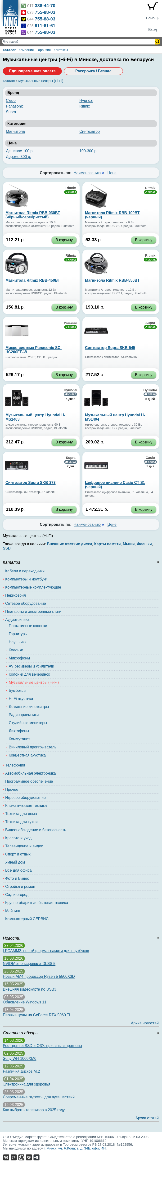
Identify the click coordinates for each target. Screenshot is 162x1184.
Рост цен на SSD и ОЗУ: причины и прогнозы (42, 1046)
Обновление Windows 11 (24, 1002)
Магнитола (15, 131)
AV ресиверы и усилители (31, 666)
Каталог (9, 50)
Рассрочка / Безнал (93, 71)
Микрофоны (19, 658)
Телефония (15, 765)
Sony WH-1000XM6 (19, 1058)
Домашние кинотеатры (29, 707)
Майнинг (12, 911)
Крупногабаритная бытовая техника (36, 903)
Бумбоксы (17, 690)
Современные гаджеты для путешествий (39, 1097)
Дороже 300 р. (18, 157)
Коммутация (19, 739)
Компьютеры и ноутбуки (26, 579)
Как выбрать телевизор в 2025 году (34, 1110)
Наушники (18, 642)
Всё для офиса (18, 870)
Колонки (16, 650)
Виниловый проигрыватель (32, 747)
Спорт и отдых (18, 854)
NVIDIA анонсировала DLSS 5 (29, 964)
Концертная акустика (27, 755)
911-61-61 (45, 25)
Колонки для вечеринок (29, 674)
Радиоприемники (24, 715)
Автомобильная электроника (30, 773)
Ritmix (84, 106)
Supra (11, 112)
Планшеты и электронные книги (33, 611)
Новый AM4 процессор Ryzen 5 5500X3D (39, 976)
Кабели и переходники (25, 571)
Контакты (61, 50)
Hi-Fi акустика (21, 699)
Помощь (152, 18)
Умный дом (15, 862)
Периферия (15, 595)
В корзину (64, 240)
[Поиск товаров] (79, 41)
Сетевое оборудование (25, 603)
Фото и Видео (17, 878)
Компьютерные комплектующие (33, 587)
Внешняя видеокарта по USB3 (29, 989)
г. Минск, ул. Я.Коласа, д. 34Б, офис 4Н (75, 1148)
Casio (11, 100)
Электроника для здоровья (26, 1084)
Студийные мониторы (28, 723)
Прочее (11, 789)
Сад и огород (16, 895)
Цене (111, 173)
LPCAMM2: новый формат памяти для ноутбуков (46, 951)
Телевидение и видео (24, 846)
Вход (152, 30)
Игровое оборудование (25, 798)
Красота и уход (18, 838)
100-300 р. (88, 151)
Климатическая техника (26, 806)
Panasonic (15, 106)
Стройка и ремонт (21, 886)
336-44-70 (45, 5)
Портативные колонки (28, 626)
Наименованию (87, 173)
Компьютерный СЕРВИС (27, 919)
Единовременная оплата (32, 71)
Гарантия (43, 50)
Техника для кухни (21, 822)
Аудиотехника (17, 620)
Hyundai (86, 100)
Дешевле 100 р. (20, 151)
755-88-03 (45, 12)
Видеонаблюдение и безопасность (35, 830)
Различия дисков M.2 (21, 1071)
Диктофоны (19, 731)
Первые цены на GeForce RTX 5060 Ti (36, 1015)
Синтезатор (89, 131)
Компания (26, 50)
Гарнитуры (18, 634)
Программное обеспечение (29, 781)
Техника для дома (21, 814)
